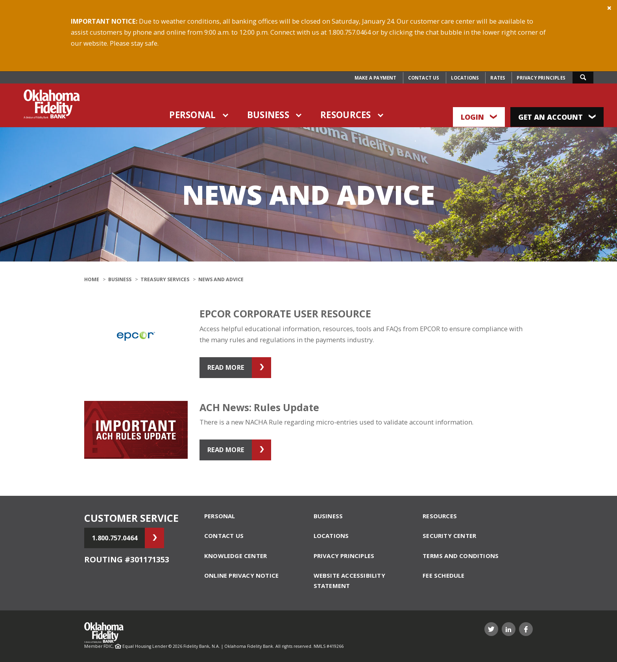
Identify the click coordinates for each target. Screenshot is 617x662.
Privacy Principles (541, 78)
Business (268, 115)
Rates (497, 78)
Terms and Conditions (461, 556)
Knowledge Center (235, 556)
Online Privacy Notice (241, 575)
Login (479, 117)
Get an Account (557, 117)
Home (91, 279)
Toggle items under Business (299, 115)
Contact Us (424, 78)
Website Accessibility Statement (349, 580)
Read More (226, 367)
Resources (345, 115)
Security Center (449, 536)
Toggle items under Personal (226, 115)
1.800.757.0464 (114, 537)
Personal (192, 115)
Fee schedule (443, 575)
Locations (465, 78)
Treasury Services (164, 279)
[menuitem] (375, 78)
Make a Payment (376, 78)
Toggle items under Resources (381, 115)
